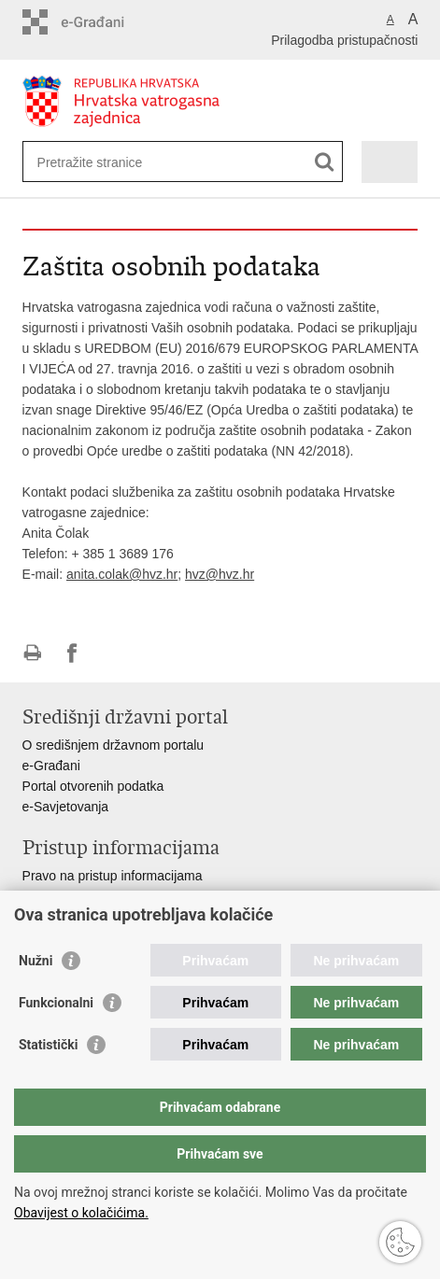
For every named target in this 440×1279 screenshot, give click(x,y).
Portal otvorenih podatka (93, 786)
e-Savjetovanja (65, 806)
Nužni (35, 960)
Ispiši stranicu (32, 653)
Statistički (48, 1044)
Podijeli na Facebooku (72, 653)
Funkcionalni (56, 1002)
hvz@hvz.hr (219, 574)
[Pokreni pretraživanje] (324, 162)
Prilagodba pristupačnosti (344, 40)
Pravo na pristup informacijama (112, 875)
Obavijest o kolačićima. (81, 1212)
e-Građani (51, 765)
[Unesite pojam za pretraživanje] (105, 162)
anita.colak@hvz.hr (121, 574)
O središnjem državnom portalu (113, 745)
